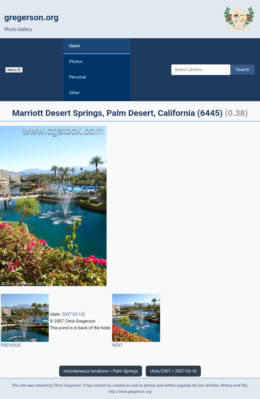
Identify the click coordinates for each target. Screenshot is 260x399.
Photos (76, 61)
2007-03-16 (72, 314)
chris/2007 (160, 371)
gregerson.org (31, 17)
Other (74, 92)
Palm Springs (125, 371)
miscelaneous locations (85, 371)
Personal (77, 77)
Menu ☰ (14, 70)
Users (74, 45)
